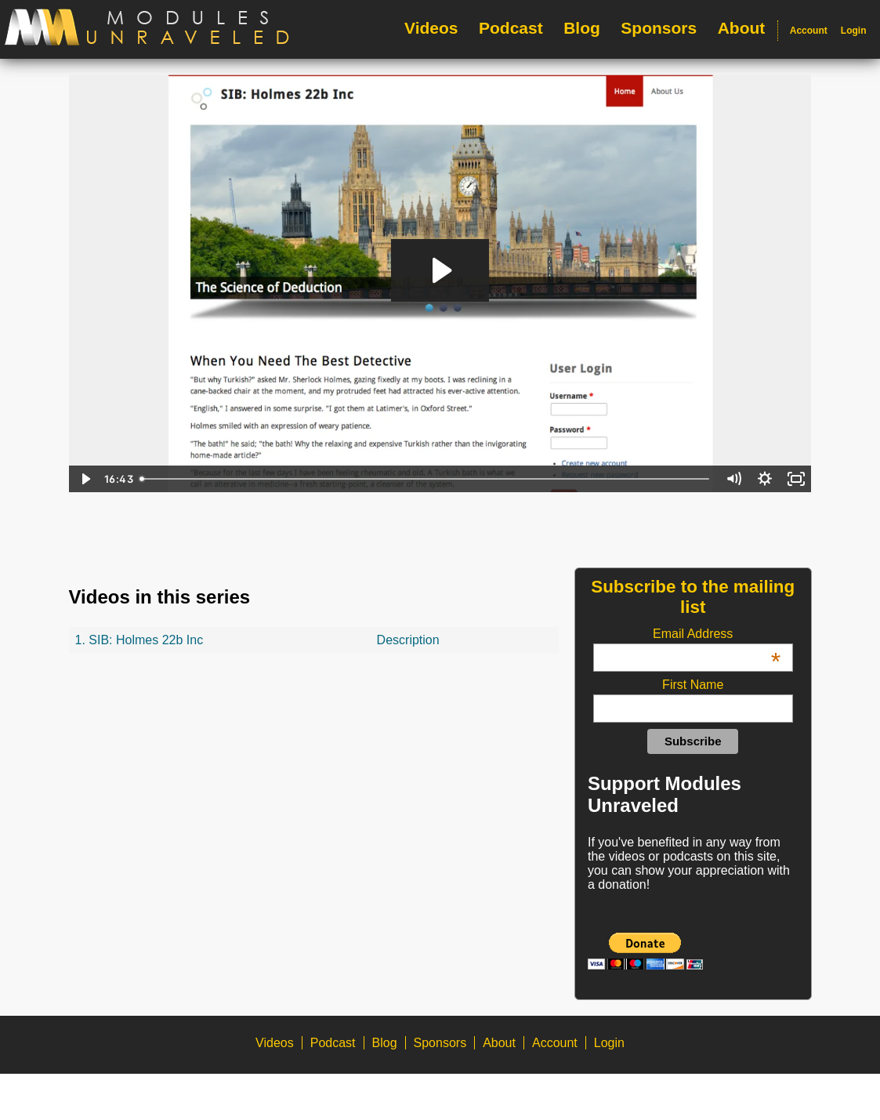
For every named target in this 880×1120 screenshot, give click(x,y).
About (742, 28)
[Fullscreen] (796, 479)
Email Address (716, 634)
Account (808, 30)
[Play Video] (84, 479)
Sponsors (659, 28)
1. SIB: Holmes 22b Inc (139, 640)
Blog (581, 28)
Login (854, 30)
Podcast (511, 28)
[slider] (426, 479)
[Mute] (733, 479)
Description (408, 640)
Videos (431, 28)
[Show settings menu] (764, 479)
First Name (692, 684)
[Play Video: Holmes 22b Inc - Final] (440, 270)
